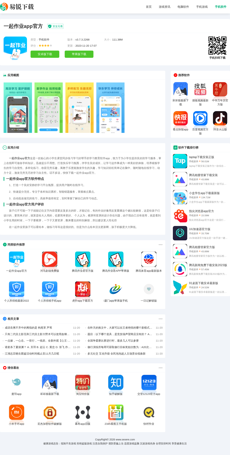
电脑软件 (183, 6)
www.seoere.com (125, 439)
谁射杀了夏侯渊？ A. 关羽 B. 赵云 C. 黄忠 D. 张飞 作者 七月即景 (42, 347)
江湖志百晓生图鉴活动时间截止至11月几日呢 (42, 353)
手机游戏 (202, 6)
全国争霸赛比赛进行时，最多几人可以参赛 (125, 340)
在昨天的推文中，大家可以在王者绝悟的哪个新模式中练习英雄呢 (125, 327)
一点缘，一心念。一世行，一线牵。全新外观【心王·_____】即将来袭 (42, 340)
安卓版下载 (45, 54)
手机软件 (220, 6)
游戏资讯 (164, 6)
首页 (149, 6)
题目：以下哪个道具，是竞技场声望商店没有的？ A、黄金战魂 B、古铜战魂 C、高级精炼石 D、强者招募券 (125, 334)
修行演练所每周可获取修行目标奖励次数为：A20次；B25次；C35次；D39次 (125, 347)
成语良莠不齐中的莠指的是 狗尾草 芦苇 (42, 327)
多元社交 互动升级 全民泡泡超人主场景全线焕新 (125, 353)
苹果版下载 (79, 54)
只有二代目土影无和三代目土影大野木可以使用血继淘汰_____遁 (42, 334)
